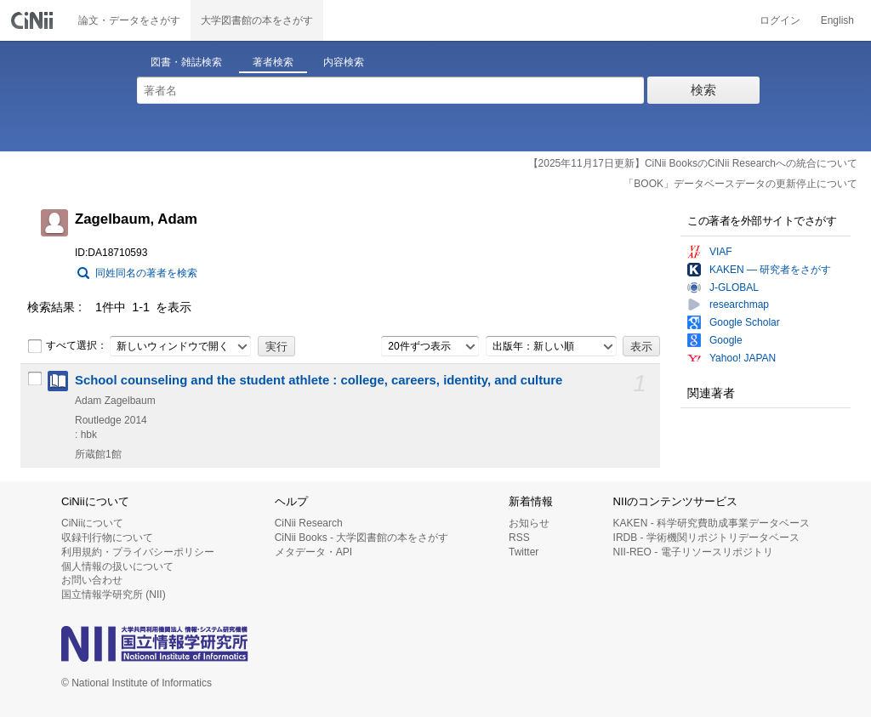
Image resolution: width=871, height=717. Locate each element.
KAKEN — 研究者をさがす (770, 270)
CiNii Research (309, 523)
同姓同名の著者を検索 (146, 273)
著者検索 (273, 62)
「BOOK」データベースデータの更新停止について (740, 184)
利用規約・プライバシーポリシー (137, 552)
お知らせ (529, 523)
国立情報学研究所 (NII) (113, 594)
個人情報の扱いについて (117, 566)
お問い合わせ (91, 580)
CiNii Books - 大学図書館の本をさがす (362, 537)
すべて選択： (67, 346)
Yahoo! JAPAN (742, 358)
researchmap (739, 304)
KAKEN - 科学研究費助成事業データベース (711, 523)
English (837, 20)
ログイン (780, 20)
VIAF (720, 252)
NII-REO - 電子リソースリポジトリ (693, 552)
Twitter (523, 552)
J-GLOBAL (734, 287)
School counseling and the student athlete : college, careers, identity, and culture (318, 380)
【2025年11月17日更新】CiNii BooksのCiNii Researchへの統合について (692, 163)
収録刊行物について (107, 537)
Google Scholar (744, 322)
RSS (519, 537)
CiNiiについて (92, 523)
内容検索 (343, 62)
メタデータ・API (313, 552)
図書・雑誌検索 (186, 62)
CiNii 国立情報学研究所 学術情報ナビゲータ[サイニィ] (34, 20)
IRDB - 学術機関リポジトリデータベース (706, 537)
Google (726, 340)
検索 (703, 90)
